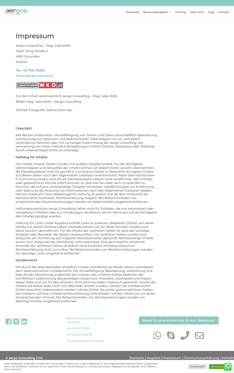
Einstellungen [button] (197, 366)
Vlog (211, 12)
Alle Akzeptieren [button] (219, 366)
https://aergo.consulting (34, 76)
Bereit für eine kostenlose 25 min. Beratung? (178, 320)
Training (180, 12)
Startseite (132, 12)
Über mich (197, 12)
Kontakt (223, 12)
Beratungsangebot (155, 12)
